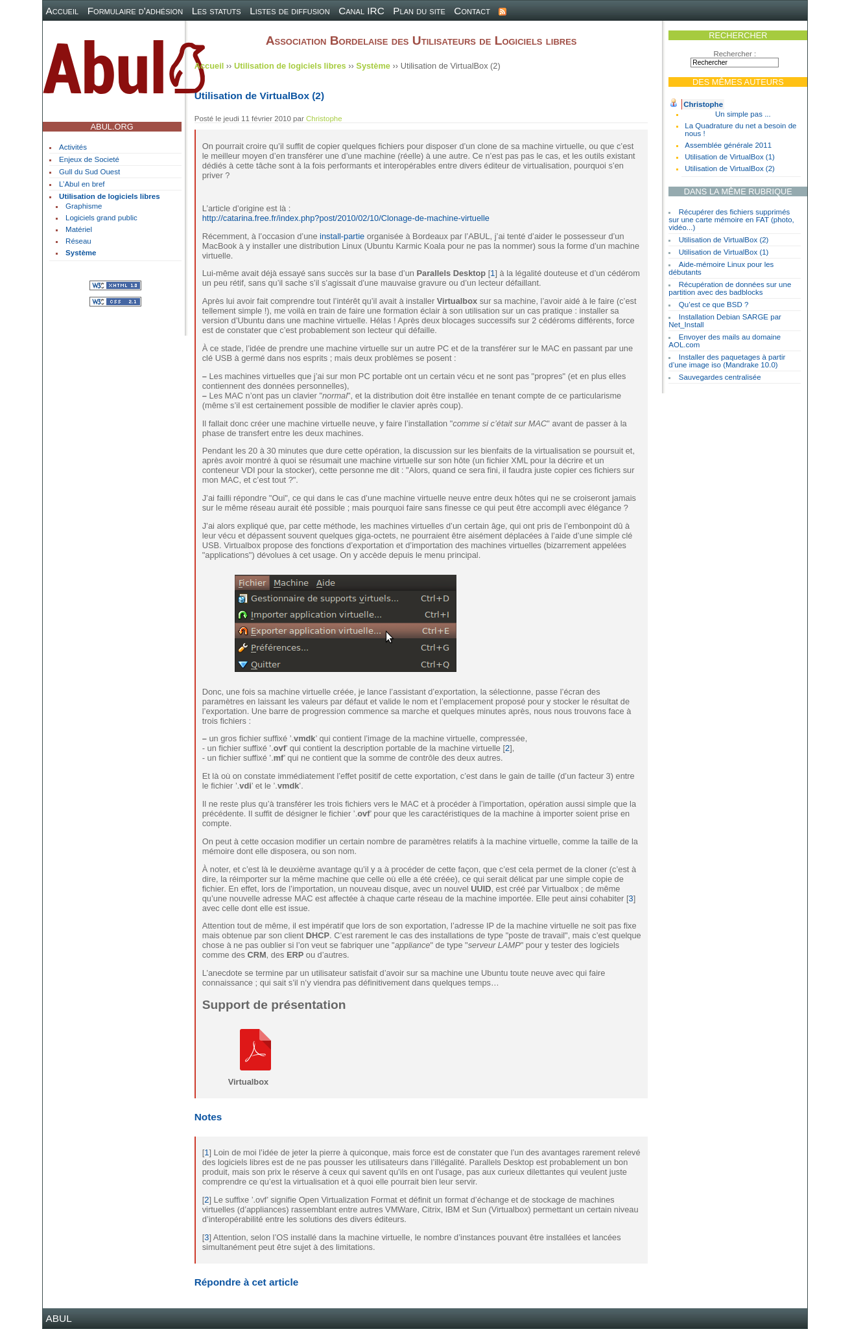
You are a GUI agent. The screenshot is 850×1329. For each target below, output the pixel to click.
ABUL (59, 1318)
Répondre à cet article (246, 1282)
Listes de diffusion (289, 10)
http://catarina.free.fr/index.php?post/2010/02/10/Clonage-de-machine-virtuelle (346, 218)
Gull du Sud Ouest (89, 172)
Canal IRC (361, 10)
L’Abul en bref (81, 184)
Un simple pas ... (743, 114)
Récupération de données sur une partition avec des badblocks (729, 288)
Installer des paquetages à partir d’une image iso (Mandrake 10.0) (726, 361)
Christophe (703, 104)
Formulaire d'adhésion (135, 10)
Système (80, 253)
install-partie (342, 236)
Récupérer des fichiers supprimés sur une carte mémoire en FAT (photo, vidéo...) (731, 219)
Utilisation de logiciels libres (109, 196)
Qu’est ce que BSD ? (714, 304)
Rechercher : (734, 54)
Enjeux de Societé (89, 159)
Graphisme (83, 206)
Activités (73, 147)
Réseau (78, 241)
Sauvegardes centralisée (720, 377)
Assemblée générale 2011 (728, 145)
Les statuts (216, 10)
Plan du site (419, 10)
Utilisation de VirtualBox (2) (730, 168)
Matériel (78, 229)
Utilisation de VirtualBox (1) (730, 157)
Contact (472, 10)
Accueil (62, 10)
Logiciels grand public (101, 218)
